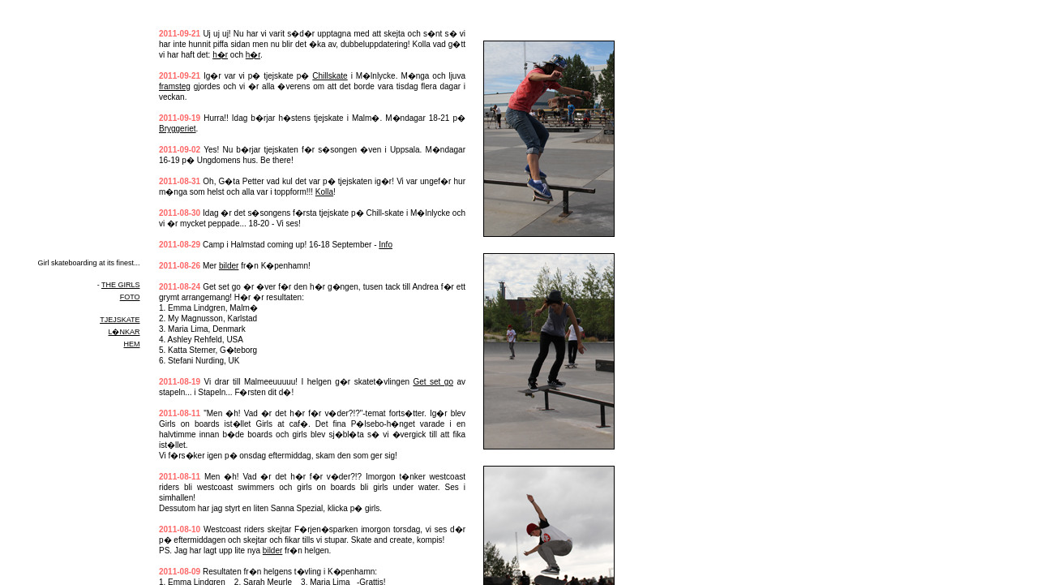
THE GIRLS (120, 285)
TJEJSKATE (119, 320)
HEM (131, 344)
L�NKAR (123, 332)
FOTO (130, 297)
